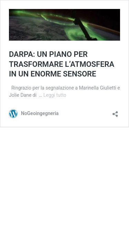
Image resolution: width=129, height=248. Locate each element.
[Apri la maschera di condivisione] (115, 111)
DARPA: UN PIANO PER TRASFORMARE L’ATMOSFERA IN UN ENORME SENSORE (61, 64)
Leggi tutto (54, 95)
